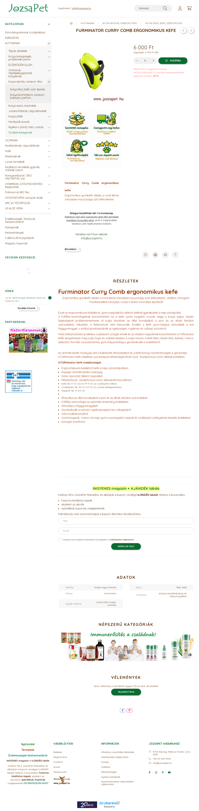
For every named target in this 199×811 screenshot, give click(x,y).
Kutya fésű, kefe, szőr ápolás (27, 89)
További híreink (26, 308)
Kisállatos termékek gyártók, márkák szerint (22, 168)
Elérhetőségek (108, 772)
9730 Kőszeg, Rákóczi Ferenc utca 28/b (171, 753)
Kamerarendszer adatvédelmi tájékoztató (117, 783)
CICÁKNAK (11, 140)
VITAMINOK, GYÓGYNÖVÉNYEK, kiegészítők (24, 185)
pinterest (162, 772)
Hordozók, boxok (18, 121)
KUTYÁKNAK (12, 43)
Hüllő (8, 151)
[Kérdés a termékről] (175, 254)
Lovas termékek (15, 161)
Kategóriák (14, 24)
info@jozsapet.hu (162, 763)
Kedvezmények (14, 232)
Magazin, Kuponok (16, 243)
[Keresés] (153, 8)
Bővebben (71, 249)
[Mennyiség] (145, 60)
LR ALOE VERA (14, 208)
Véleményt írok (126, 692)
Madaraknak (13, 156)
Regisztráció (60, 757)
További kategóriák (20, 132)
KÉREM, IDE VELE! (126, 546)
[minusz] (136, 60)
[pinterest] (129, 710)
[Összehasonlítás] (155, 254)
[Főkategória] (71, 23)
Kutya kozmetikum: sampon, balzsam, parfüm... (27, 96)
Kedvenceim (60, 772)
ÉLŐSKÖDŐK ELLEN (20, 65)
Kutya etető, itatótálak (22, 105)
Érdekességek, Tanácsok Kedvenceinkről (20, 220)
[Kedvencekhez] (145, 254)
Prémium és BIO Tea (17, 192)
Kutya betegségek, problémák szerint (19, 58)
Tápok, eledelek (17, 51)
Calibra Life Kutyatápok (19, 238)
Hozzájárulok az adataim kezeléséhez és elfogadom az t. (99, 540)
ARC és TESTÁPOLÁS (17, 203)
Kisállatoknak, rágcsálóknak (22, 145)
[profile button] (180, 8)
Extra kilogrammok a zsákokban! (25, 32)
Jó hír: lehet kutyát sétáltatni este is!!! (25, 297)
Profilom (58, 762)
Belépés (58, 752)
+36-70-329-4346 (162, 758)
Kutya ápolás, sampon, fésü (25, 81)
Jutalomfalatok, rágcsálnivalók (27, 111)
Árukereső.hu (109, 807)
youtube (169, 772)
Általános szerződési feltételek (117, 752)
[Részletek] (50, 297)
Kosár (57, 767)
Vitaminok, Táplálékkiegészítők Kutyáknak (20, 73)
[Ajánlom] (165, 254)
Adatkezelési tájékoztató (114, 757)
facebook (149, 772)
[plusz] (153, 60)
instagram (156, 772)
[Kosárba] (172, 60)
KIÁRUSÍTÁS (12, 38)
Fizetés (105, 762)
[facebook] (122, 710)
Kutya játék (15, 116)
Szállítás (105, 767)
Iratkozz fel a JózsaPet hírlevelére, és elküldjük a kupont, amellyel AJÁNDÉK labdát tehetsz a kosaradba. (28, 769)
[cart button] (189, 8)
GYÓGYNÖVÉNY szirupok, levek (24, 197)
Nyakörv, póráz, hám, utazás (26, 127)
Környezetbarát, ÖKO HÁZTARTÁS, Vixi (18, 177)
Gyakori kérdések (110, 777)
